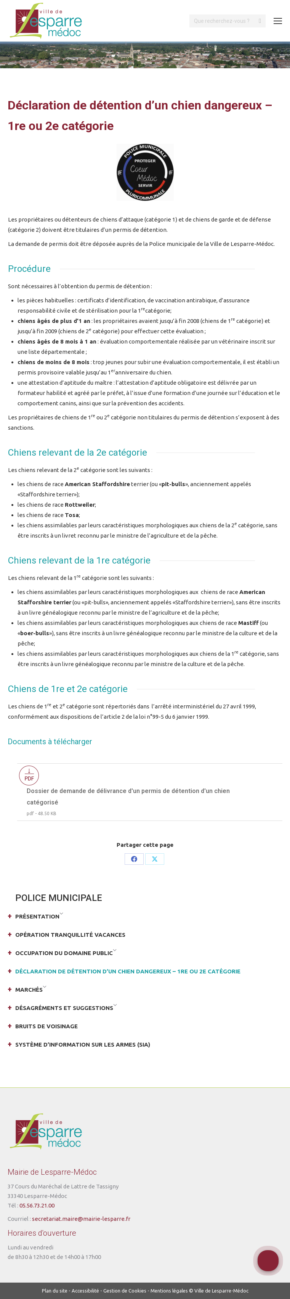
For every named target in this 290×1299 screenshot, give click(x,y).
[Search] (227, 20)
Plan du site (54, 1290)
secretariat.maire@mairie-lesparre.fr (81, 1219)
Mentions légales (169, 1290)
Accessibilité (85, 1290)
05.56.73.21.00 (36, 1205)
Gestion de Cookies (124, 1290)
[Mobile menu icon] (277, 21)
